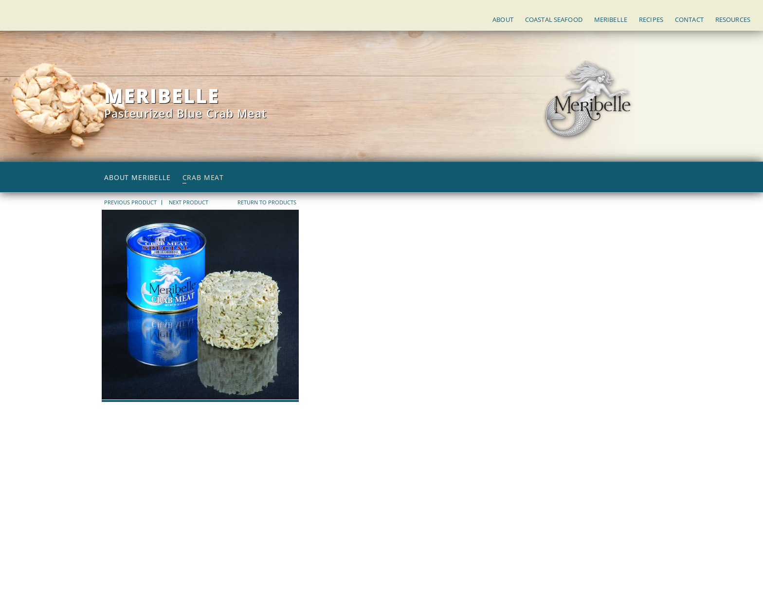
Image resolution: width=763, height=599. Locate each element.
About (502, 19)
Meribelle (610, 19)
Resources (732, 19)
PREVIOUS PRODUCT (130, 202)
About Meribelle (137, 177)
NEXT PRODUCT (188, 202)
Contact (689, 19)
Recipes (651, 19)
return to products (266, 202)
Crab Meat (203, 177)
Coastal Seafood (553, 19)
